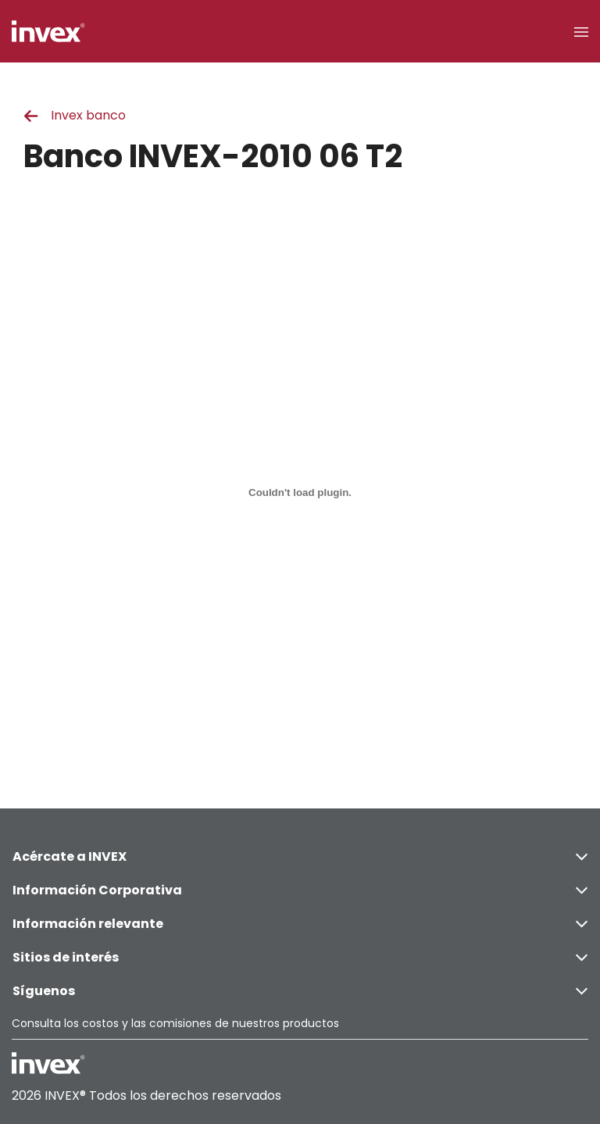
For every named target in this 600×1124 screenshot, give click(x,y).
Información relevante (300, 924)
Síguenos (300, 991)
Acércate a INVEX (300, 856)
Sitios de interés (300, 957)
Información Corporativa (300, 890)
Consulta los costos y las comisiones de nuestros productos (175, 1023)
